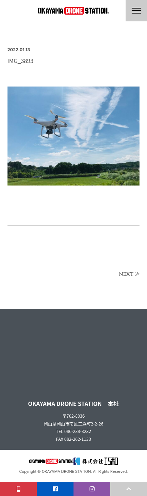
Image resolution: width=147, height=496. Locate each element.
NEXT (126, 274)
